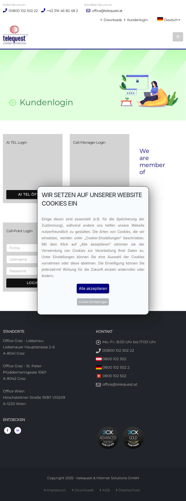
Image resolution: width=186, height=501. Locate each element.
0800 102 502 (114, 359)
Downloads (111, 20)
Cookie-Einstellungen (93, 302)
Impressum (57, 490)
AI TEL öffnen (32, 194)
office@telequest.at (104, 10)
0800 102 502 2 (116, 367)
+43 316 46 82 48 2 (62, 10)
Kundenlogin (136, 20)
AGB (107, 490)
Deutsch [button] (168, 19)
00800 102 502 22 (23, 10)
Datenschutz (130, 490)
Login (33, 283)
